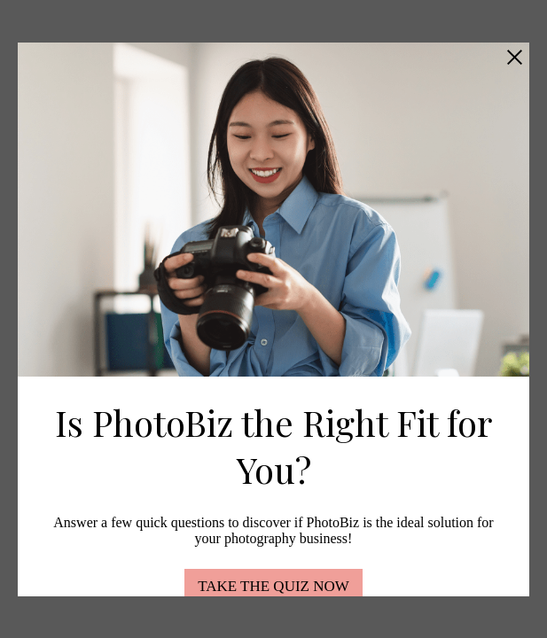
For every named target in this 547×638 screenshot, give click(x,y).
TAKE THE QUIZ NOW (273, 586)
